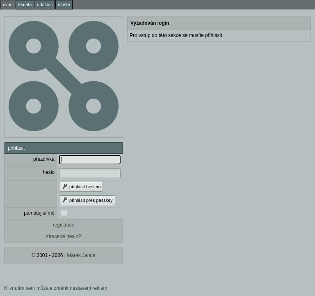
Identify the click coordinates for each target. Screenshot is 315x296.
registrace (64, 225)
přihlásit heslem (81, 186)
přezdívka (44, 159)
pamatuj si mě (39, 213)
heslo (49, 172)
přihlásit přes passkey (87, 200)
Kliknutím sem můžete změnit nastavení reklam (55, 288)
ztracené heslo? (63, 236)
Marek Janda (81, 255)
